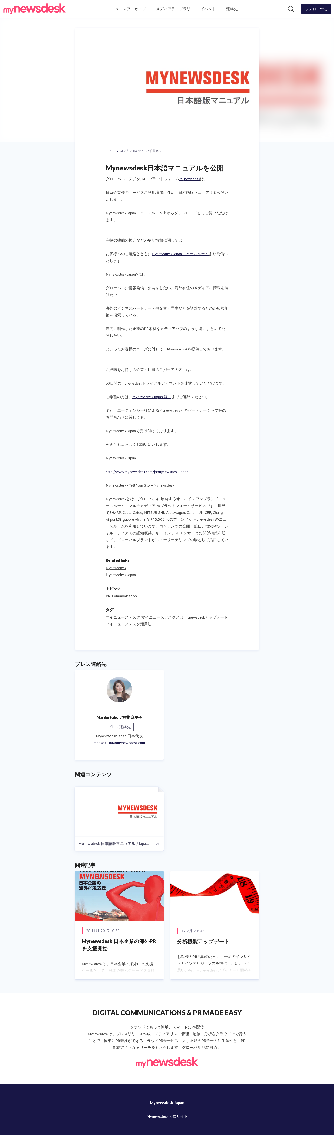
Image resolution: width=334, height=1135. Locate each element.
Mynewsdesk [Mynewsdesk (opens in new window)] (116, 567)
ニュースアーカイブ (128, 8)
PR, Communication (121, 595)
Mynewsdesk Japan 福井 (151, 396)
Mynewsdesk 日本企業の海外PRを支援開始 (119, 944)
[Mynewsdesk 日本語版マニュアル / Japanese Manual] (119, 812)
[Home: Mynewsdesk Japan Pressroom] (34, 9)
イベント (208, 8)
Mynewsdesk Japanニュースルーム (180, 253)
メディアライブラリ (173, 8)
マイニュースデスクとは (162, 617)
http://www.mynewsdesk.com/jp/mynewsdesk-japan (147, 471)
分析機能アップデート (203, 941)
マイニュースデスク (123, 617)
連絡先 (232, 8)
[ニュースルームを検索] (291, 9)
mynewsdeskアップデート (206, 617)
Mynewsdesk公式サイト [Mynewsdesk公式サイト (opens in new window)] (167, 1116)
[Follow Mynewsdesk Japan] (316, 9)
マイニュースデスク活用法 (129, 624)
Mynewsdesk (189, 178)
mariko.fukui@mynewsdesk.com (119, 742)
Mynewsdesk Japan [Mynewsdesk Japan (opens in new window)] (121, 574)
